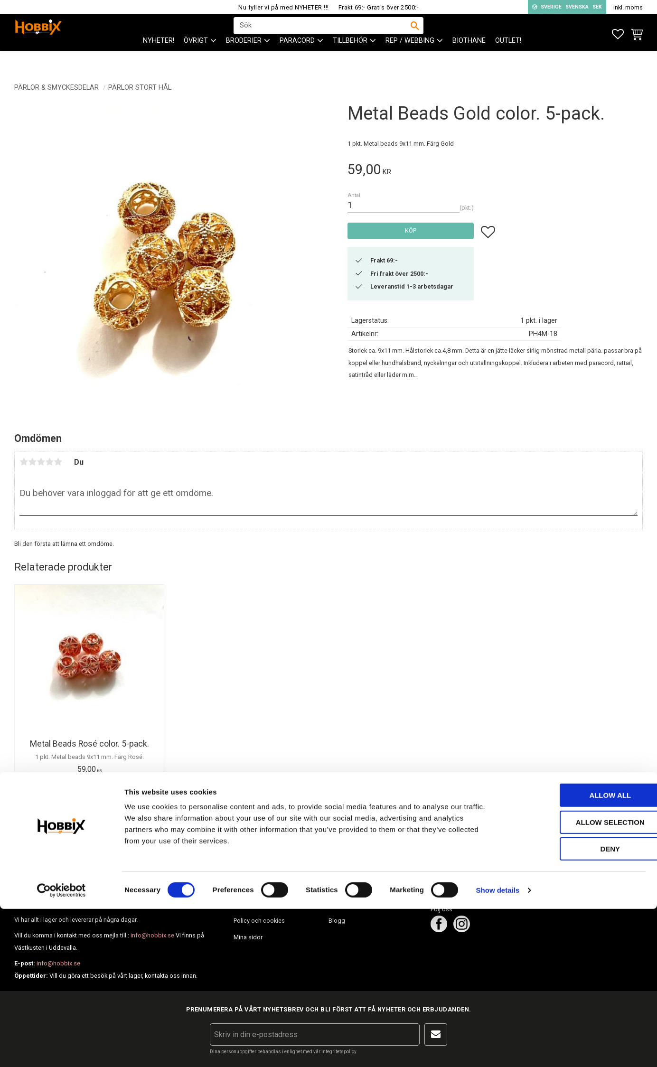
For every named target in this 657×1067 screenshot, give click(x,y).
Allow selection (578, 980)
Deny (578, 1007)
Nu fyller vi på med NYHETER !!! (283, 7)
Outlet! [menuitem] (508, 57)
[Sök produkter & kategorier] (322, 34)
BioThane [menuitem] (469, 57)
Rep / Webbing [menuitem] (409, 57)
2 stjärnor (32, 462)
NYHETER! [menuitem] (158, 57)
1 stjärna (23, 462)
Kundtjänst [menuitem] (248, 870)
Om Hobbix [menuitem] (343, 870)
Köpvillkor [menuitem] (247, 903)
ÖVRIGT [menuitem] (196, 57)
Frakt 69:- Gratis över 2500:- (378, 7)
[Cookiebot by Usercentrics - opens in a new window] (61, 1048)
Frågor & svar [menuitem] (346, 886)
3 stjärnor (41, 462)
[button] (618, 34)
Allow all (578, 953)
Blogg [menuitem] (336, 920)
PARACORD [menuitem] (297, 57)
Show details (498, 1048)
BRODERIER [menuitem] (244, 57)
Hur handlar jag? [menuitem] (256, 886)
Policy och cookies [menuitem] (259, 920)
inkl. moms (628, 7)
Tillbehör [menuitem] (350, 57)
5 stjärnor (58, 462)
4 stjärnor (49, 462)
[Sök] (415, 34)
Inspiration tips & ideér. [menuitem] (359, 903)
